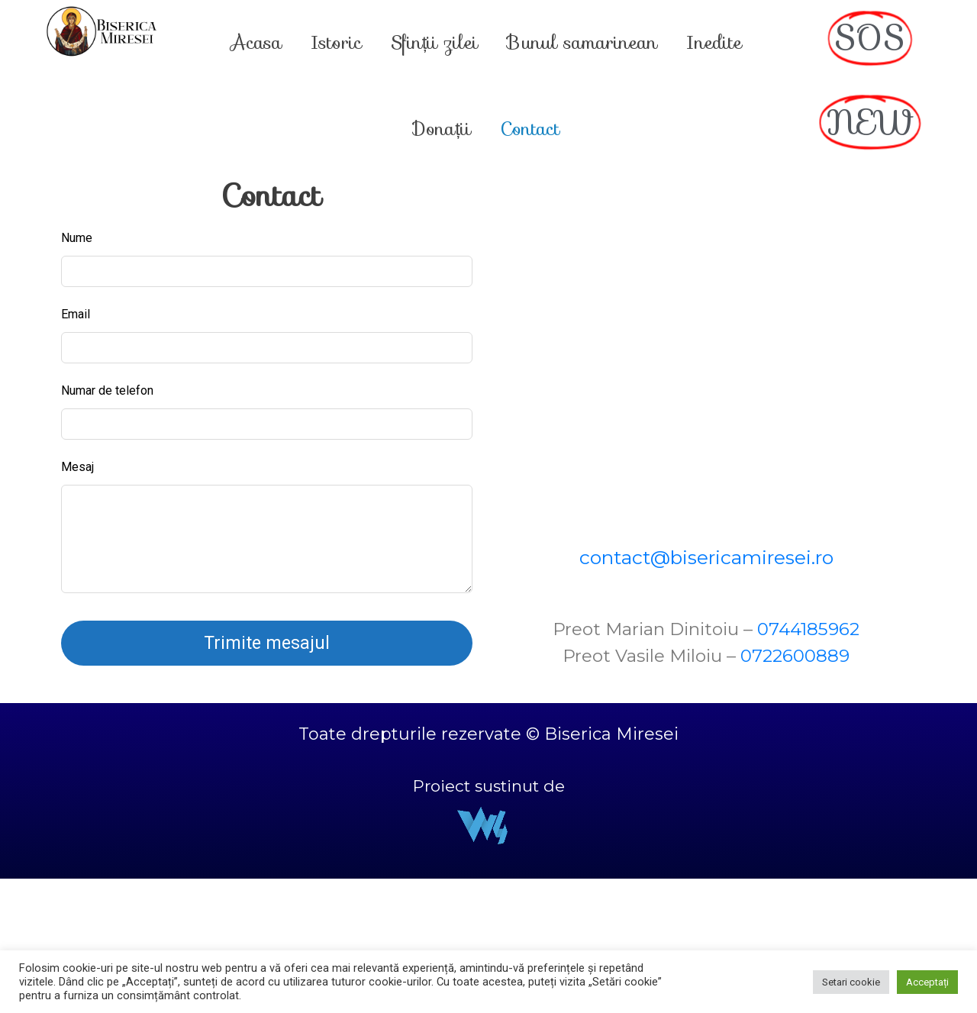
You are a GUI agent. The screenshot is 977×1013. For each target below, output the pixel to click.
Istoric (336, 42)
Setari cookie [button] (851, 982)
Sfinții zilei (435, 42)
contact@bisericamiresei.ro (706, 557)
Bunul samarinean (582, 42)
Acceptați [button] (927, 982)
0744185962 (808, 629)
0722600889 (795, 655)
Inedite (714, 42)
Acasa (256, 42)
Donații (442, 129)
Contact (529, 129)
